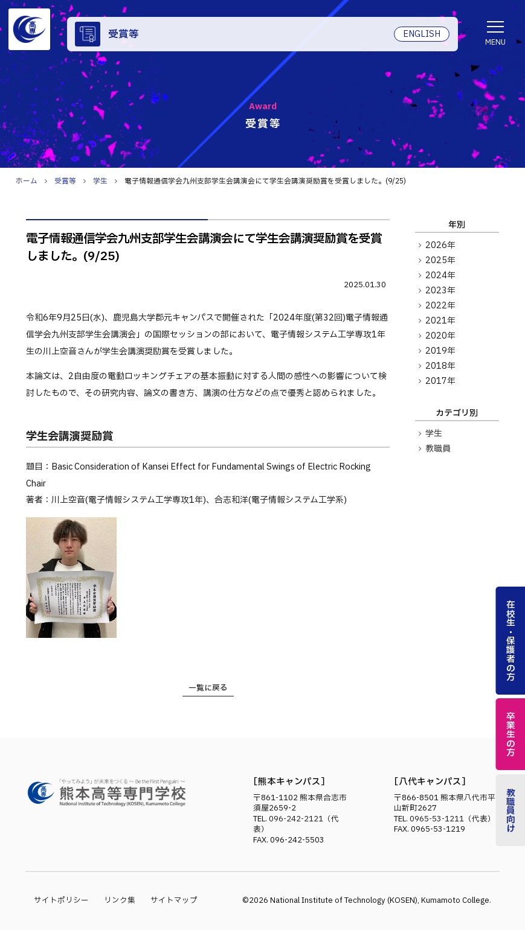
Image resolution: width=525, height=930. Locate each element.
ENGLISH (421, 34)
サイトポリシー (61, 900)
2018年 (440, 366)
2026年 (440, 246)
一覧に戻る (208, 688)
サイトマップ (174, 900)
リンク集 (119, 900)
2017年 (440, 381)
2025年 (440, 261)
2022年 (440, 306)
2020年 (440, 336)
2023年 (440, 291)
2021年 (440, 321)
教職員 (438, 449)
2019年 (440, 351)
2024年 (440, 276)
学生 (433, 434)
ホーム (26, 181)
